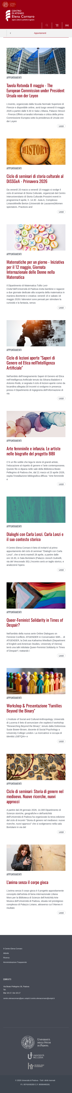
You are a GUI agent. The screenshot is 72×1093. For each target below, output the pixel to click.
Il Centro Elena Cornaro (12, 949)
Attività (6, 953)
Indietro (10, 33)
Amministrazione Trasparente (15, 962)
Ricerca (6, 958)
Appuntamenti (40, 33)
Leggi (61, 126)
